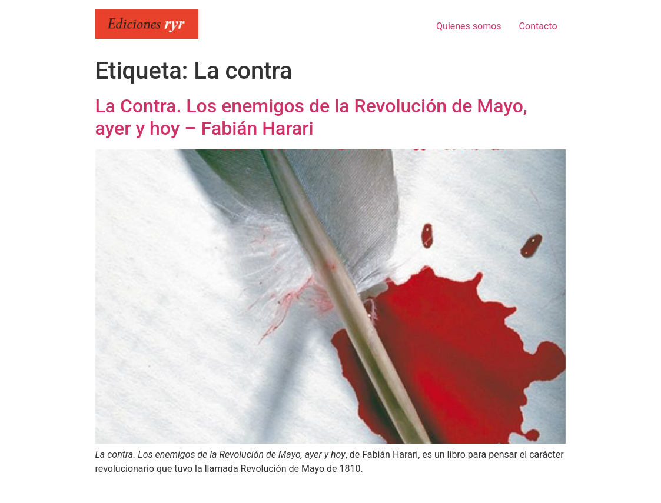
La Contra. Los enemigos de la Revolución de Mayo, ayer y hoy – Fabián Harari (311, 117)
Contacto (538, 26)
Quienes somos (468, 26)
